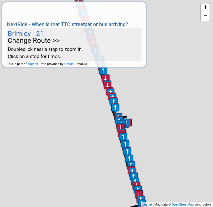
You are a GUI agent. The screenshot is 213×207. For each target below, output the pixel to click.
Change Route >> (34, 41)
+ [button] (205, 7)
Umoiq (69, 64)
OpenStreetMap (182, 204)
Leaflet (147, 204)
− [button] (205, 16)
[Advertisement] (74, 11)
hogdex (32, 64)
